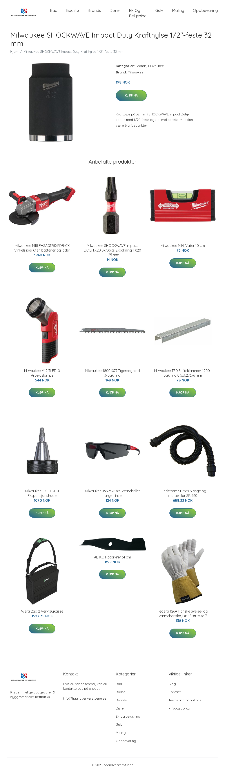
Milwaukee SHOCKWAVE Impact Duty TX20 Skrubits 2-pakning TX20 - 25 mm (112, 254)
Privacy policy (179, 713)
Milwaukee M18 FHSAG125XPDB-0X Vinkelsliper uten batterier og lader (42, 252)
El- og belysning (138, 15)
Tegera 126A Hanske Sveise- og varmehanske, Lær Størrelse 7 (183, 617)
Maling (178, 12)
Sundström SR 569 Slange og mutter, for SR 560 (183, 497)
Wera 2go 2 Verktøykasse (42, 615)
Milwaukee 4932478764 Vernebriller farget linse (112, 497)
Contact (175, 696)
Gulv (159, 12)
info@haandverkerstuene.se (84, 703)
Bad (53, 12)
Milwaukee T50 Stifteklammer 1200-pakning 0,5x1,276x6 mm (182, 377)
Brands (94, 12)
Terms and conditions (185, 704)
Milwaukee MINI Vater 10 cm (183, 250)
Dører (115, 12)
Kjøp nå (131, 100)
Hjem (14, 56)
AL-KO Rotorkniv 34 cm (112, 561)
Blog (172, 688)
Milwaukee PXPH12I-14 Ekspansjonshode (42, 497)
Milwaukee (156, 70)
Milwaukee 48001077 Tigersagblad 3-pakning (112, 377)
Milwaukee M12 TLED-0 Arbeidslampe (42, 377)
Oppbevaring (205, 12)
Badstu (72, 12)
